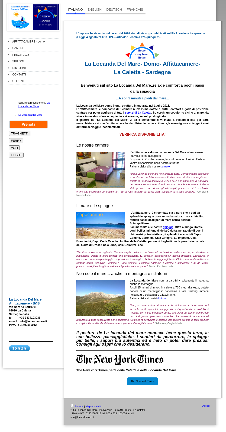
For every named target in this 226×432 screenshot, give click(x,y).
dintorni (161, 298)
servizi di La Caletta (138, 112)
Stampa (77, 406)
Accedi (206, 405)
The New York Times (142, 381)
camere (165, 166)
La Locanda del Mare (30, 114)
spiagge (168, 227)
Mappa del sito (94, 406)
